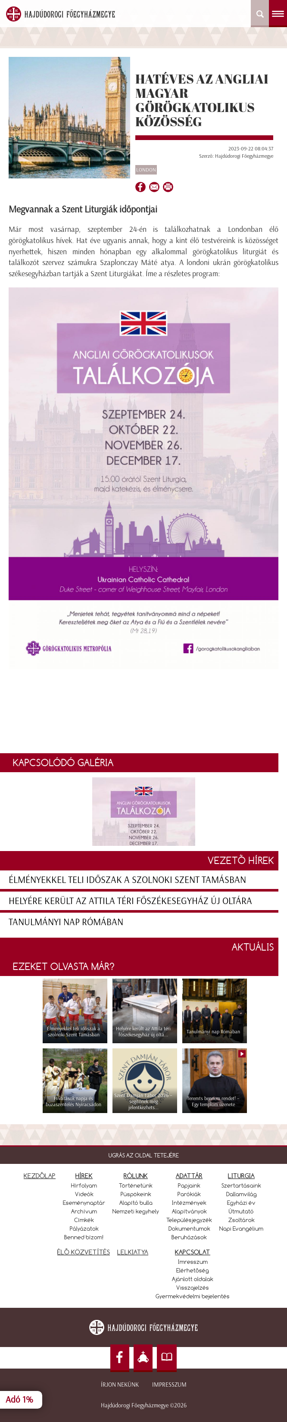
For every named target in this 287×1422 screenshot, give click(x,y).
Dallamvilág (241, 1194)
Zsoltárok (241, 1219)
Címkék (84, 1219)
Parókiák (189, 1194)
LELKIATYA (132, 1252)
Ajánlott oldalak (192, 1278)
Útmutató (241, 1211)
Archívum (84, 1211)
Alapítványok (189, 1211)
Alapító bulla (136, 1202)
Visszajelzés (192, 1287)
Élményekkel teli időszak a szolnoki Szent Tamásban (127, 880)
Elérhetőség (192, 1270)
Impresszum (169, 1384)
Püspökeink (136, 1194)
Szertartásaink (241, 1185)
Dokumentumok (189, 1228)
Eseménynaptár (84, 1202)
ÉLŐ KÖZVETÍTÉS (83, 1252)
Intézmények (189, 1202)
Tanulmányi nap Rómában (66, 922)
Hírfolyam (84, 1185)
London (146, 170)
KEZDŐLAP (40, 1176)
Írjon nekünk (120, 1384)
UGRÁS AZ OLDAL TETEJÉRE (144, 1155)
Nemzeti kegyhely (135, 1211)
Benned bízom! (84, 1237)
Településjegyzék (189, 1219)
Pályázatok (84, 1228)
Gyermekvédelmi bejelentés (193, 1296)
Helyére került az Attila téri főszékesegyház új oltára (130, 901)
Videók (84, 1194)
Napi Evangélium (241, 1228)
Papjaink (189, 1185)
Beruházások (189, 1237)
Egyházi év (241, 1202)
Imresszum (193, 1261)
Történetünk (136, 1185)
